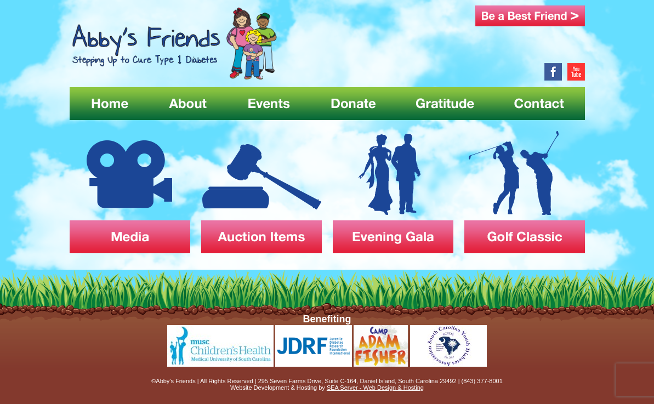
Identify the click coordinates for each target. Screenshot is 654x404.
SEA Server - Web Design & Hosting (375, 387)
